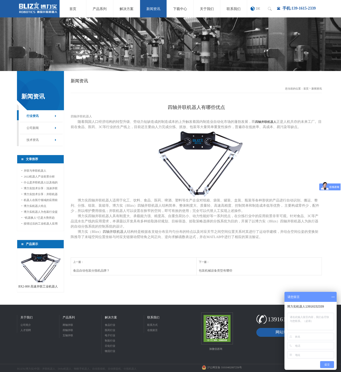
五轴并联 (68, 335)
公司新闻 (33, 128)
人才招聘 (25, 330)
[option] (170, 44)
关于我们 (26, 317)
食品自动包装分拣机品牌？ (91, 270)
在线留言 (152, 330)
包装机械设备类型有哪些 (215, 270)
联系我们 (153, 317)
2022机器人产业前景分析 (39, 176)
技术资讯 (33, 140)
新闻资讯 (316, 88)
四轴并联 (68, 330)
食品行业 (110, 324)
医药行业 (110, 330)
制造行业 (110, 340)
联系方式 (152, 324)
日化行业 (110, 345)
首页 (306, 88)
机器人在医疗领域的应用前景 (41, 200)
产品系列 (69, 317)
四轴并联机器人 (115, 231)
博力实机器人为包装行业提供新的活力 (41, 212)
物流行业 (110, 351)
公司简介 (25, 324)
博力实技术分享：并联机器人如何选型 (41, 195)
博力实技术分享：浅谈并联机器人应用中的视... (41, 189)
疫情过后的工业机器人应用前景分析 (41, 224)
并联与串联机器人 (35, 170)
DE (258, 8)
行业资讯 (33, 116)
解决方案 (111, 317)
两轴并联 (68, 324)
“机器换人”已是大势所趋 (39, 217)
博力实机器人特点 (35, 206)
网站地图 (283, 332)
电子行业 (110, 335)
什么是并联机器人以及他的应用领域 (41, 183)
